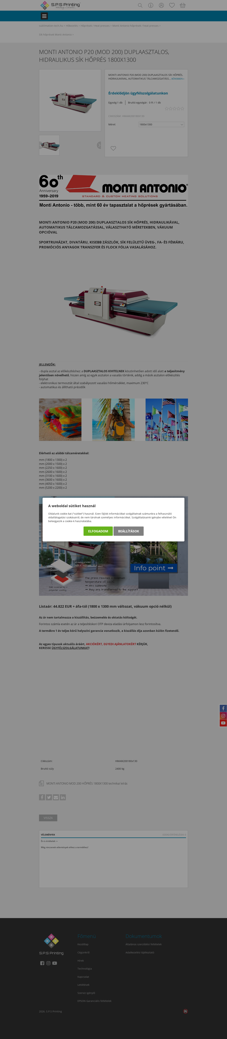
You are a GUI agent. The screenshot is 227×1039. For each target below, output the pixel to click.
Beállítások (128, 531)
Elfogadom (98, 531)
